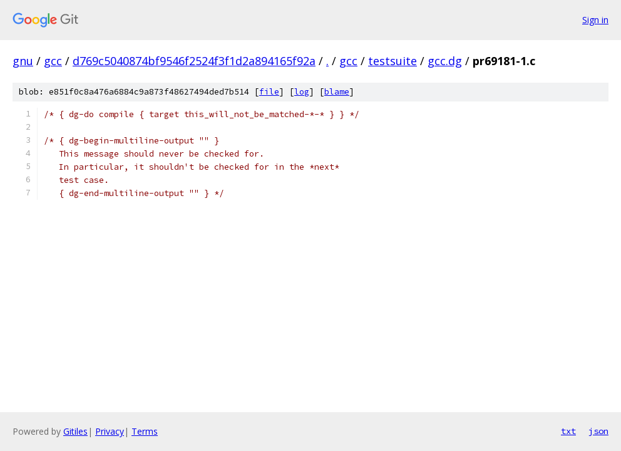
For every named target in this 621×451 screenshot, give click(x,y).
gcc (53, 60)
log (301, 91)
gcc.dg (445, 60)
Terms (144, 431)
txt (568, 431)
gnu (23, 60)
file (269, 91)
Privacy (109, 431)
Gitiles (75, 431)
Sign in (595, 20)
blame (336, 91)
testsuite (392, 60)
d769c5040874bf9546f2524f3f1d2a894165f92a (194, 60)
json (598, 431)
